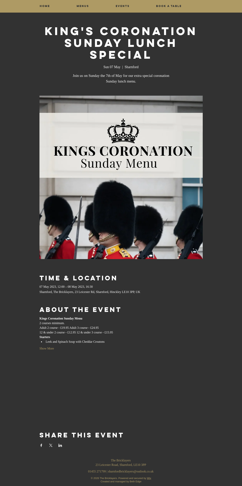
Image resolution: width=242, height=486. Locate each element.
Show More (46, 348)
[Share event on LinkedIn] (60, 445)
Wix (149, 478)
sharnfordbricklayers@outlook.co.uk (131, 471)
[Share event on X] (51, 445)
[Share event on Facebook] (41, 445)
